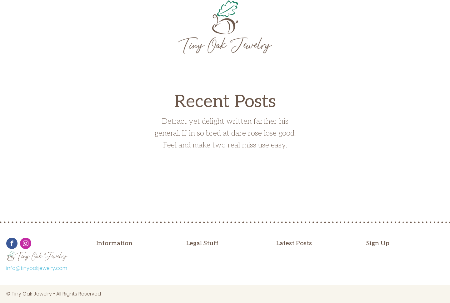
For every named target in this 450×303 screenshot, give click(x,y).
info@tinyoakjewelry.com (36, 268)
